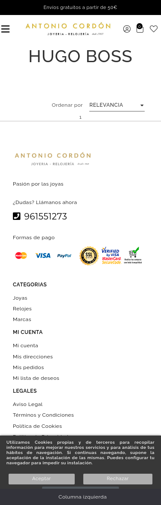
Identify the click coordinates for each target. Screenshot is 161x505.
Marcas (22, 319)
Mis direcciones (33, 356)
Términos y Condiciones (43, 415)
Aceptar (41, 478)
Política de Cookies (37, 426)
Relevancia (106, 105)
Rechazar (118, 478)
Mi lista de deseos (36, 378)
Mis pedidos (28, 367)
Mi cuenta (25, 346)
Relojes (22, 309)
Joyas (20, 298)
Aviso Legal (28, 404)
